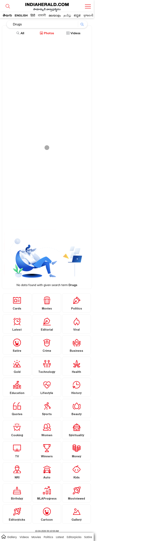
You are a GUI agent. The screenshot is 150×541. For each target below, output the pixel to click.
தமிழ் (67, 15)
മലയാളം (55, 15)
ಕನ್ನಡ (77, 15)
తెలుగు (7, 16)
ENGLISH (21, 15)
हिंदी (32, 15)
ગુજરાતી (88, 15)
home (3, 536)
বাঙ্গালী (42, 15)
